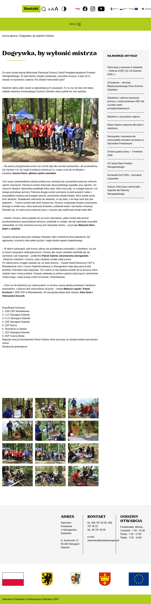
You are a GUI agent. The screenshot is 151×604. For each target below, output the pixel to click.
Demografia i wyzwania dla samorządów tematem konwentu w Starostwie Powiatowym (125, 142)
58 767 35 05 (99, 530)
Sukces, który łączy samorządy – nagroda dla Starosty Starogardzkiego (125, 194)
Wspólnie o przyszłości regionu (124, 118)
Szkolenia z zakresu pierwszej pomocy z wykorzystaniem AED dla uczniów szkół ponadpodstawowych (124, 104)
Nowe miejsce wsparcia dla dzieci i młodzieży (125, 128)
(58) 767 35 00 (98, 522)
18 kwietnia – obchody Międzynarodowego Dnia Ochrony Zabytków (121, 87)
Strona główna (10, 35)
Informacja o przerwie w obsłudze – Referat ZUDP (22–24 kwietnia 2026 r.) (125, 71)
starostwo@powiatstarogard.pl (103, 540)
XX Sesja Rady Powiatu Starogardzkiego (120, 168)
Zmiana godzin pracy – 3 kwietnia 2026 (125, 156)
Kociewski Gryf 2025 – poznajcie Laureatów (125, 180)
